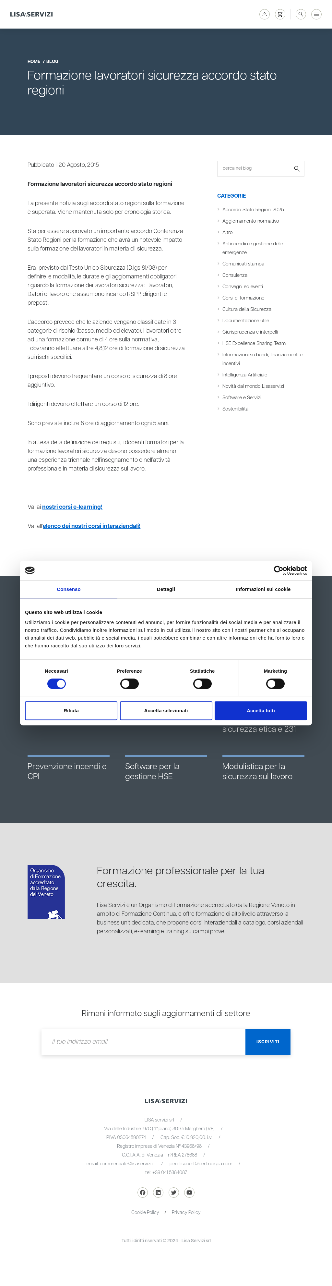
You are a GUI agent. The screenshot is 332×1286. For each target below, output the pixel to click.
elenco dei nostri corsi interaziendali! (93, 526)
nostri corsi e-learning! (73, 507)
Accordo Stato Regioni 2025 (253, 209)
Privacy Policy (186, 1212)
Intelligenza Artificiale (244, 375)
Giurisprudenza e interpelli (250, 332)
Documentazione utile (245, 320)
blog (52, 61)
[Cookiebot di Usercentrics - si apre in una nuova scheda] (278, 570)
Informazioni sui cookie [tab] (263, 589)
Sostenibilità (235, 409)
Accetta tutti (261, 710)
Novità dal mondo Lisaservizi (253, 386)
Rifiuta (71, 710)
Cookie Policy (145, 1212)
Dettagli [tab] (166, 589)
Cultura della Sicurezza (246, 309)
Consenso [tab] (68, 589)
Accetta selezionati (166, 710)
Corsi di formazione (243, 298)
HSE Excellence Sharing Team (254, 343)
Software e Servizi (241, 397)
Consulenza (234, 275)
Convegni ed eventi (242, 286)
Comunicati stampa (243, 264)
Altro (227, 232)
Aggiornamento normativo (250, 221)
